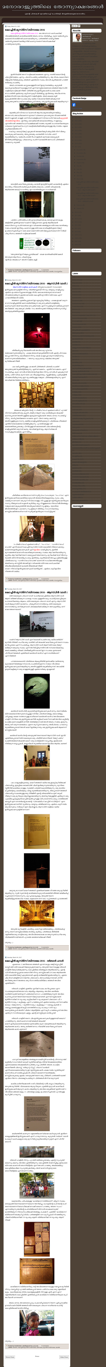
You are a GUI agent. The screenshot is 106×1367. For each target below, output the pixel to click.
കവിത (74, 356)
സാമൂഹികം (76, 486)
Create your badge (77, 108)
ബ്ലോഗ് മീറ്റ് (77, 439)
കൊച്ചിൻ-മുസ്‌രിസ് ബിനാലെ (27, 271)
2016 (76, 212)
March (79, 179)
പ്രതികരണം (77, 415)
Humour (75, 292)
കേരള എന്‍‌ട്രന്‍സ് (79, 371)
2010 (76, 231)
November (80, 153)
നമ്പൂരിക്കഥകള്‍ (78, 389)
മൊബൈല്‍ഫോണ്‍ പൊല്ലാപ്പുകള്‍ (86, 448)
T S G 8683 (76, 321)
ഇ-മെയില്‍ (76, 339)
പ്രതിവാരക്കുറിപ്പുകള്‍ (80, 418)
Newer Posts (10, 1357)
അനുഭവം (76, 333)
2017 (76, 147)
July (78, 166)
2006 (76, 244)
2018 (76, 143)
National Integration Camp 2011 (82, 315)
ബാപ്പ (74, 427)
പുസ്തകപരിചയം (78, 412)
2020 (76, 137)
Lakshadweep (76, 303)
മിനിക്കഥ (75, 442)
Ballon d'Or (76, 280)
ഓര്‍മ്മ (74, 342)
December (80, 150)
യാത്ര (51, 271)
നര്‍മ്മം (74, 392)
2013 (76, 222)
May (78, 172)
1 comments (45, 270)
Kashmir (75, 298)
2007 (76, 241)
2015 (76, 215)
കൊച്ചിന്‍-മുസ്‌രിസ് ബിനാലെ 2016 (25, 29)
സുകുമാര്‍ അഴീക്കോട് (80, 491)
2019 (76, 140)
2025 (76, 121)
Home (37, 1356)
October (79, 156)
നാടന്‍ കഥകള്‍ (78, 398)
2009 (76, 235)
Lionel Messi (76, 306)
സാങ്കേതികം (77, 483)
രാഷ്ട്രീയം (76, 456)
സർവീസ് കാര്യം (79, 480)
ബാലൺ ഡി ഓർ (78, 430)
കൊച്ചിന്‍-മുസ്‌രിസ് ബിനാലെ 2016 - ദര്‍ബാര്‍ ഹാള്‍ (34, 960)
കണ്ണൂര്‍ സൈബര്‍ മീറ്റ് (80, 348)
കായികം (75, 362)
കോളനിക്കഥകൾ (78, 377)
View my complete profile (82, 93)
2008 (76, 238)
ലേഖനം (75, 468)
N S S (74, 312)
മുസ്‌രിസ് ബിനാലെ (43, 271)
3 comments (45, 579)
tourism (15, 271)
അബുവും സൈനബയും (81, 336)
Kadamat (75, 295)
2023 (76, 127)
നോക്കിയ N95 (77, 404)
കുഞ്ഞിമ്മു (76, 365)
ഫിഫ (74, 421)
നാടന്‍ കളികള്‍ (78, 401)
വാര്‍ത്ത (75, 471)
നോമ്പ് (75, 407)
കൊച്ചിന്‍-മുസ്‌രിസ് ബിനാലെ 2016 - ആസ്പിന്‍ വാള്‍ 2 (36, 283)
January (79, 208)
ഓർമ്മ (74, 345)
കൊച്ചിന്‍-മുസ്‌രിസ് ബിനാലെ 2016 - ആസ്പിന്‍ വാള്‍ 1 (36, 592)
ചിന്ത (74, 380)
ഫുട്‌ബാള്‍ (76, 424)
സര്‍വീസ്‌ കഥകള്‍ (79, 477)
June (78, 169)
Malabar (75, 309)
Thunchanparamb (78, 324)
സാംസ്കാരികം (58, 271)
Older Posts (64, 1357)
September (80, 159)
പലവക (75, 410)
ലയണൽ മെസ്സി (78, 462)
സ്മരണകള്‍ (76, 494)
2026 (76, 117)
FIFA (74, 286)
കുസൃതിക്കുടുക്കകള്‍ (80, 368)
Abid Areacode (76, 101)
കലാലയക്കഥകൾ (79, 354)
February (79, 205)
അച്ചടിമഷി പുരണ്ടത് (80, 330)
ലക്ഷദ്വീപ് (76, 459)
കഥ (73, 351)
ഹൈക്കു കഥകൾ (78, 500)
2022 (76, 130)
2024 (76, 124)
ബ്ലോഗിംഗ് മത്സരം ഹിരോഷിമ (84, 436)
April (78, 176)
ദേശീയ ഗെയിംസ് (79, 386)
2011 (76, 228)
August (79, 163)
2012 (76, 225)
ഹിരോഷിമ (76, 497)
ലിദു (74, 465)
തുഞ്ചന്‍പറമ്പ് (78, 383)
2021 (76, 134)
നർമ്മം (74, 395)
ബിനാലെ (39, 1347)
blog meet (75, 283)
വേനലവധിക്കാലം (79, 474)
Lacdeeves (75, 300)
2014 (76, 219)
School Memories (78, 318)
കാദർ (74, 359)
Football (75, 289)
